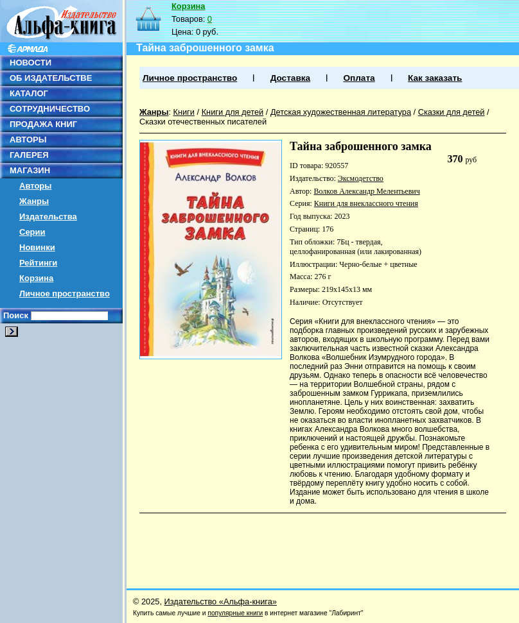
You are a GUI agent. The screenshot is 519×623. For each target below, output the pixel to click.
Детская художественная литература (340, 112)
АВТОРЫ (28, 139)
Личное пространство (64, 293)
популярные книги (235, 613)
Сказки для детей (451, 112)
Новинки (37, 247)
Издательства (48, 216)
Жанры (34, 201)
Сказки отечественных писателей (203, 121)
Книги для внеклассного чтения (366, 203)
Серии (32, 232)
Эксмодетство (360, 178)
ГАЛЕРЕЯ (29, 155)
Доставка (290, 78)
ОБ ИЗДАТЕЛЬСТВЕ (51, 78)
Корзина (36, 278)
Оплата (358, 78)
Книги (184, 112)
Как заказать (435, 78)
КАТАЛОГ (29, 93)
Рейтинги (38, 263)
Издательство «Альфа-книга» (220, 601)
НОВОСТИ (30, 62)
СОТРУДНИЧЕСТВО (50, 109)
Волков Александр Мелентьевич (366, 191)
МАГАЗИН (30, 170)
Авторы (35, 186)
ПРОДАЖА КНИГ (43, 124)
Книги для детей (233, 112)
